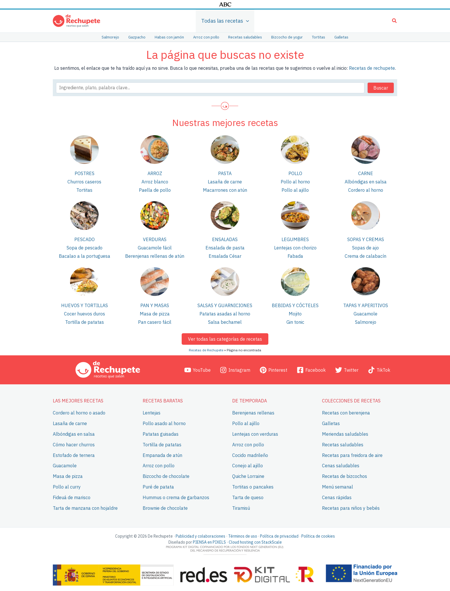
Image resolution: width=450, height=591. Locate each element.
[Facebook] (311, 369)
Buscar (380, 88)
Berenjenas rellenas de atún (154, 256)
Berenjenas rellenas (253, 413)
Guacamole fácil (155, 248)
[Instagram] (235, 369)
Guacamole (365, 314)
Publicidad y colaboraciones (200, 536)
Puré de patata (158, 487)
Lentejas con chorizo (295, 248)
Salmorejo (365, 322)
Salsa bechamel (225, 322)
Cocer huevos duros (84, 314)
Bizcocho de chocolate (166, 476)
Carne (365, 173)
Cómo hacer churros (74, 444)
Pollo (295, 173)
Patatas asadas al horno (224, 314)
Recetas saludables (342, 444)
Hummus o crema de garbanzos (176, 497)
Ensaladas (225, 239)
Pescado (84, 239)
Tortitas (84, 190)
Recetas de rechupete (372, 68)
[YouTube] (197, 369)
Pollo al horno (295, 182)
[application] (246, 20)
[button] (394, 21)
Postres (84, 173)
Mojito (295, 314)
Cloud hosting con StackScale (255, 542)
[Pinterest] (273, 369)
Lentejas (151, 413)
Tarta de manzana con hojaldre (85, 508)
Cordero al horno (365, 190)
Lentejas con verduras (255, 434)
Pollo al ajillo (295, 190)
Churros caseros (84, 182)
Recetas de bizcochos (344, 476)
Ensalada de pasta (225, 248)
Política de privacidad (279, 536)
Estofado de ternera (74, 455)
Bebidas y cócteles (295, 305)
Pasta (225, 173)
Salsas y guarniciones (224, 305)
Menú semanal (337, 487)
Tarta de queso (247, 497)
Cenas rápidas (337, 497)
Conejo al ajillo (247, 465)
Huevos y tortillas (84, 305)
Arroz (155, 173)
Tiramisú (241, 508)
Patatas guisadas (161, 434)
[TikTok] (379, 369)
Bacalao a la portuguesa (84, 256)
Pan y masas (154, 305)
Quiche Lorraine (248, 476)
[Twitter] (346, 369)
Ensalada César (225, 256)
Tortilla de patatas (84, 322)
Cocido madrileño (250, 455)
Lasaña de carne (225, 182)
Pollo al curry (67, 487)
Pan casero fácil (154, 322)
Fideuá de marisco (71, 497)
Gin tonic (295, 322)
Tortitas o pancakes (253, 487)
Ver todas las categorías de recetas (225, 339)
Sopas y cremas (365, 239)
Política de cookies (318, 536)
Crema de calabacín (365, 256)
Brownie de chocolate (165, 508)
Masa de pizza (155, 314)
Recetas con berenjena (346, 413)
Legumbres (295, 239)
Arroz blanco (154, 182)
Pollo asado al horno (164, 423)
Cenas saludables (340, 465)
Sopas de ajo (365, 248)
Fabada (295, 256)
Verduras (154, 239)
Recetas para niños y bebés (351, 508)
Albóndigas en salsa (366, 182)
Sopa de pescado (84, 248)
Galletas (331, 423)
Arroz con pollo (158, 465)
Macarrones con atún (225, 190)
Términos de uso (242, 536)
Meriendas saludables (345, 434)
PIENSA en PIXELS (209, 542)
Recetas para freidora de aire (352, 455)
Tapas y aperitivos (365, 305)
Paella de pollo (155, 190)
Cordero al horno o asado (79, 413)
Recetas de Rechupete (206, 350)
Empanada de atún (162, 455)
